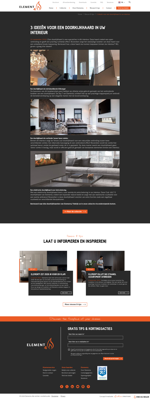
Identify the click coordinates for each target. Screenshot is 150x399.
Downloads (83, 2)
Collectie (63, 8)
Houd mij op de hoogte (112, 358)
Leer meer (65, 292)
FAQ (101, 2)
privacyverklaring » (76, 355)
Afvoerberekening (69, 2)
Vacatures (110, 2)
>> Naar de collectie (73, 211)
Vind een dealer (67, 375)
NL (122, 2)
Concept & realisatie (115, 396)
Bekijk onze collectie (68, 370)
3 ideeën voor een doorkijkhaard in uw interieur (113, 14)
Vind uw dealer (123, 8)
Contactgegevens (86, 373)
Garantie (93, 2)
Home (51, 8)
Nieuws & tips (95, 8)
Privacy (63, 396)
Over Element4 (78, 8)
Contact (109, 8)
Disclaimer (54, 396)
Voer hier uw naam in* (77, 334)
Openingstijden (86, 375)
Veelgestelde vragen (49, 370)
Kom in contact (48, 373)
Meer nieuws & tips (73, 304)
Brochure (56, 2)
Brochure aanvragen (68, 373)
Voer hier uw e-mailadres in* (79, 342)
